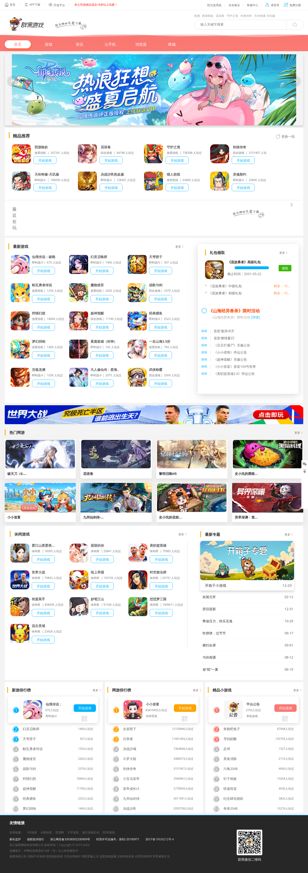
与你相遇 (209, 657)
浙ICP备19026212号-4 (159, 839)
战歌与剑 (155, 285)
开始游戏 (45, 160)
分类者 (128, 739)
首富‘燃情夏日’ (224, 338)
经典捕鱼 (155, 313)
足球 (226, 748)
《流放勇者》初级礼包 (225, 293)
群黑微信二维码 (249, 859)
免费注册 (292, 5)
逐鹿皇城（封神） (104, 341)
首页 (12, 5)
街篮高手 (38, 599)
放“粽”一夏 (210, 669)
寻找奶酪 (230, 739)
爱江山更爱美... (43, 545)
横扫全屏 (209, 645)
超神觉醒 (97, 313)
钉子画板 (230, 778)
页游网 (59, 832)
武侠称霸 (155, 369)
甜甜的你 (97, 545)
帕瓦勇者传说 (42, 285)
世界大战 (38, 572)
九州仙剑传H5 (133, 798)
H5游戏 (32, 832)
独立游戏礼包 (90, 832)
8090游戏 (109, 832)
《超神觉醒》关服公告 (230, 359)
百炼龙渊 (38, 369)
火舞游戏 (46, 832)
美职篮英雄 (158, 545)
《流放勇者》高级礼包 (244, 262)
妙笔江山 (97, 599)
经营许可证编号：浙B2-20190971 (117, 839)
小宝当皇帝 (131, 778)
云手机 (110, 44)
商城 (172, 44)
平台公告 (253, 704)
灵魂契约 (239, 174)
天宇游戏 (73, 832)
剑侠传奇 (246, 16)
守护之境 (232, 16)
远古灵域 (38, 625)
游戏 (48, 44)
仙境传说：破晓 (43, 257)
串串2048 (230, 808)
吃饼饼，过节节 (214, 633)
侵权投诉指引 (35, 839)
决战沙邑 (129, 808)
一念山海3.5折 (159, 341)
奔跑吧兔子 (231, 729)
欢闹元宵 (209, 597)
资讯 (79, 44)
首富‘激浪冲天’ (224, 331)
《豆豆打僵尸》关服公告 (232, 345)
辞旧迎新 (209, 609)
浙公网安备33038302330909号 (70, 839)
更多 (178, 247)
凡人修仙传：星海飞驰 (107, 369)
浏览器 (141, 44)
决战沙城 (129, 748)
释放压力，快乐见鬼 (217, 621)
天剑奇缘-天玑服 (264, 16)
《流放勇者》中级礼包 (225, 286)
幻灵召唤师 (99, 257)
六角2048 (230, 768)
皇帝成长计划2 (134, 788)
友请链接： (16, 832)
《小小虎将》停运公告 (230, 352)
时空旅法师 (158, 572)
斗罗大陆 (129, 758)
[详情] (255, 317)
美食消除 (230, 758)
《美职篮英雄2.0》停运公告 (234, 373)
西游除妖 (207, 16)
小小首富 (152, 704)
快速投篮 (230, 788)
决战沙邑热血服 (112, 174)
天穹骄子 (155, 257)
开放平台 (59, 5)
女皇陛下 (129, 729)
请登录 (272, 5)
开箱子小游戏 (215, 585)
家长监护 (15, 839)
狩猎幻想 (38, 313)
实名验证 (234, 5)
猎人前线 (173, 174)
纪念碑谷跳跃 (233, 798)
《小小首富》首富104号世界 (235, 366)
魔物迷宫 (97, 285)
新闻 (204, 331)
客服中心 (252, 5)
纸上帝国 (97, 572)
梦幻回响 (38, 341)
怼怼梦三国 (158, 599)
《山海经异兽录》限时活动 (234, 311)
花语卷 (220, 16)
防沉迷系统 (214, 5)
